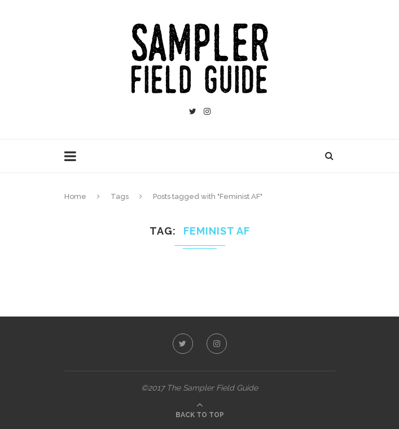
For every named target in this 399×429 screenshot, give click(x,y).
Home (75, 196)
